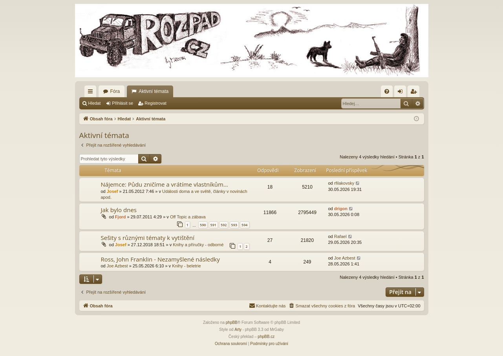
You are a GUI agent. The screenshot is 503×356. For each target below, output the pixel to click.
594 (244, 224)
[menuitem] (387, 91)
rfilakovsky (344, 183)
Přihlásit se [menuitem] (401, 93)
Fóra (115, 91)
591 (213, 224)
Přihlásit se (122, 103)
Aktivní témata (153, 91)
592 (224, 224)
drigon (341, 208)
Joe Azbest (117, 265)
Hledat (94, 103)
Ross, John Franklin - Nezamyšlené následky (160, 259)
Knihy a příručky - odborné (198, 244)
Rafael (340, 236)
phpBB (232, 322)
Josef (112, 191)
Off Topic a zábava (188, 216)
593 (234, 224)
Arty (237, 329)
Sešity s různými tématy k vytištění (148, 238)
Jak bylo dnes (119, 210)
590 (203, 224)
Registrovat (155, 103)
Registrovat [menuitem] (415, 93)
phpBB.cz (266, 336)
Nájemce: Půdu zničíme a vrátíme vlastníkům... (164, 184)
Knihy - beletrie (186, 265)
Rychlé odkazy (92, 93)
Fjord (120, 216)
